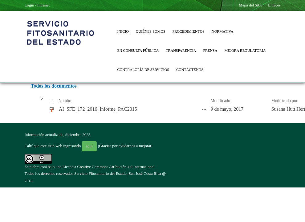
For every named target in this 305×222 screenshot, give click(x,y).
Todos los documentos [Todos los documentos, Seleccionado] (54, 85)
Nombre (65, 100)
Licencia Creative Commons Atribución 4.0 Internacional (109, 166)
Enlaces (274, 5)
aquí (89, 146)
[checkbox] (42, 101)
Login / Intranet (37, 5)
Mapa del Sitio (250, 5)
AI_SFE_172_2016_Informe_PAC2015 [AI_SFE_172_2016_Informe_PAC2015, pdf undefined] (98, 109)
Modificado (220, 100)
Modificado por (284, 100)
